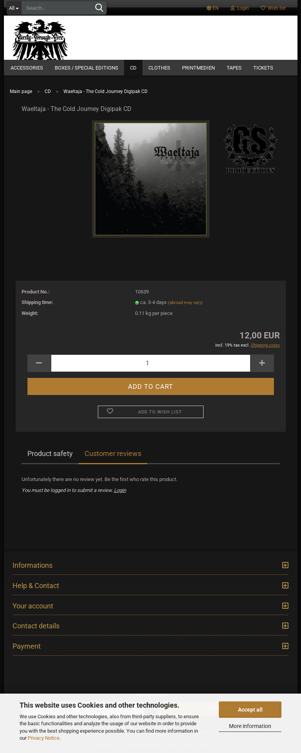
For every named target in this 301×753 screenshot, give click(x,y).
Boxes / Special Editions (86, 68)
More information (250, 726)
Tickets (263, 68)
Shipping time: (37, 302)
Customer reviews (113, 453)
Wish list (273, 8)
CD (133, 68)
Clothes (159, 68)
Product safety (50, 453)
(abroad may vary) (185, 302)
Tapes (234, 68)
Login (240, 8)
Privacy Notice (43, 738)
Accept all (250, 709)
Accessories (27, 68)
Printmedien (198, 68)
